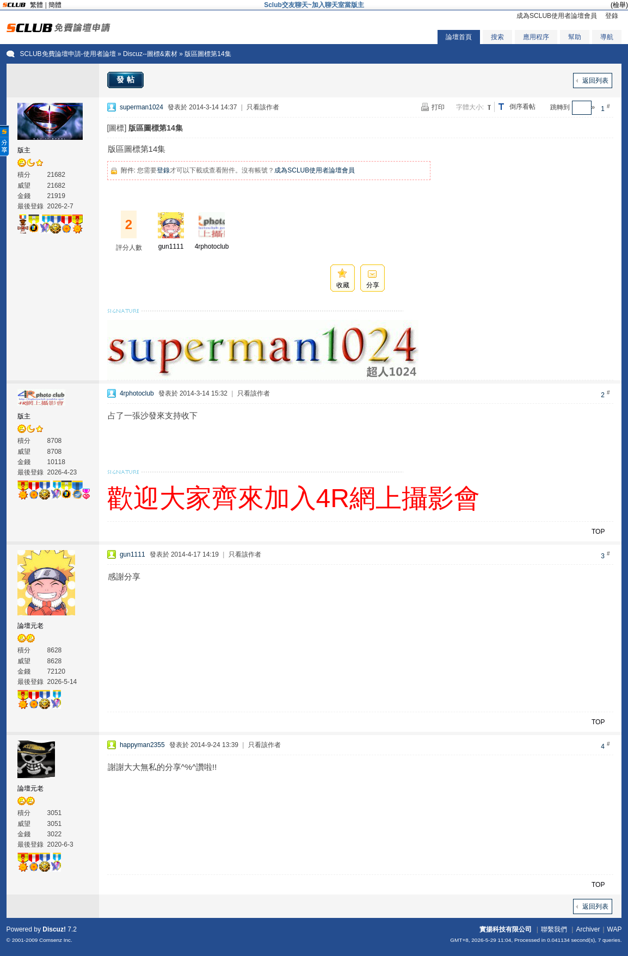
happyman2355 (142, 745)
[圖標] (117, 128)
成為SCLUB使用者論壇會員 (556, 16)
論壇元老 (30, 626)
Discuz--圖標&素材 (150, 54)
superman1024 (141, 107)
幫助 (574, 37)
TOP (598, 531)
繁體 (36, 5)
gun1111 (171, 246)
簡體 (54, 5)
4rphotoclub (212, 246)
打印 (438, 107)
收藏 (342, 285)
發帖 (126, 79)
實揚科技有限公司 (505, 929)
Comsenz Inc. (55, 940)
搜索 (497, 37)
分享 (372, 285)
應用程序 (536, 37)
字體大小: (470, 107)
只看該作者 (263, 107)
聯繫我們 (554, 929)
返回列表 (595, 80)
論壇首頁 (459, 37)
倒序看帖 (522, 106)
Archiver (588, 929)
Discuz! (54, 929)
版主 (23, 150)
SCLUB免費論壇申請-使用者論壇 (68, 54)
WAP (614, 929)
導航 (606, 37)
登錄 (611, 16)
